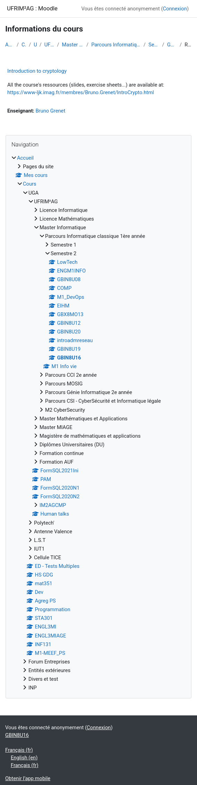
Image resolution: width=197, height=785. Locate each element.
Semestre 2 (154, 45)
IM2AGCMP (53, 505)
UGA (35, 45)
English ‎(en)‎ (24, 758)
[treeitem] (98, 423)
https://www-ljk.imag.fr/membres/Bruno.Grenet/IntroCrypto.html (80, 92)
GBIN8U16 (172, 45)
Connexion (175, 9)
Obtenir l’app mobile (27, 778)
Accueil (9, 45)
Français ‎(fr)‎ (19, 750)
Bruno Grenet (50, 111)
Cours (24, 45)
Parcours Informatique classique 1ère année (116, 45)
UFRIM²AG (49, 45)
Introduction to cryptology (37, 71)
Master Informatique (73, 45)
